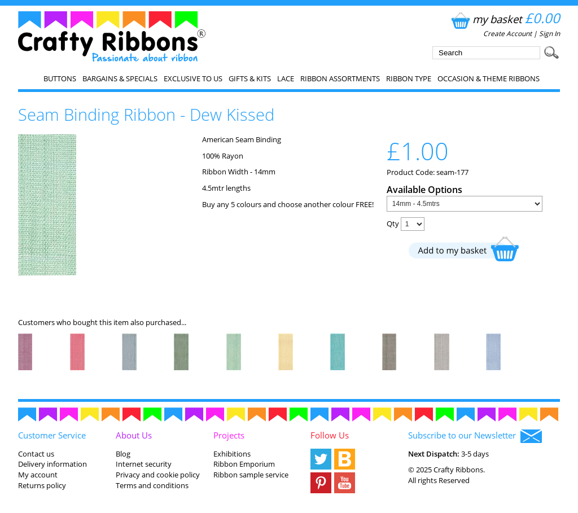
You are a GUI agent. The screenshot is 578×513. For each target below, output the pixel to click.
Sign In (549, 33)
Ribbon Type (408, 78)
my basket (504, 19)
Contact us (36, 454)
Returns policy (42, 485)
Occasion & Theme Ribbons (488, 78)
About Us (134, 435)
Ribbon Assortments (340, 78)
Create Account (507, 33)
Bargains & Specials (119, 78)
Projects (228, 435)
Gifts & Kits (250, 78)
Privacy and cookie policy (158, 475)
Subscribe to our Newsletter (475, 436)
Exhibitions (232, 454)
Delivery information (52, 464)
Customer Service (52, 435)
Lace (285, 78)
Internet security (144, 464)
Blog (123, 454)
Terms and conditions (152, 485)
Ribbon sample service (250, 475)
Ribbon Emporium (244, 464)
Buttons (59, 78)
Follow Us (329, 435)
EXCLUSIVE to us (193, 78)
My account (38, 475)
